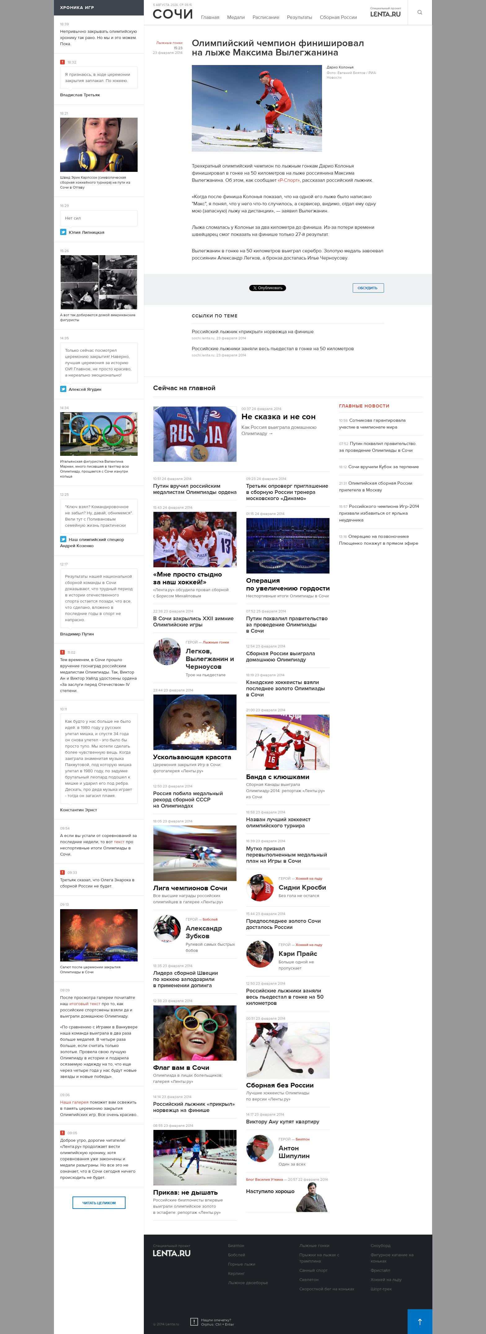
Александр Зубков (204, 932)
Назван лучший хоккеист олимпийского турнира (278, 822)
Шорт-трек (381, 1289)
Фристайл (380, 1270)
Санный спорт (313, 1270)
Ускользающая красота (192, 756)
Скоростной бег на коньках (326, 1289)
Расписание (266, 17)
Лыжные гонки (169, 42)
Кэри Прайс (298, 953)
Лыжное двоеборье (248, 1283)
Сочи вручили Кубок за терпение (383, 467)
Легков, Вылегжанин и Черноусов (210, 659)
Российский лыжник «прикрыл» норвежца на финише (253, 332)
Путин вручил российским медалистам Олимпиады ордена (195, 489)
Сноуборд (381, 1246)
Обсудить (368, 288)
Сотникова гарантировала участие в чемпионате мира (372, 423)
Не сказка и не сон (278, 417)
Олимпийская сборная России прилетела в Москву (375, 486)
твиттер (114, 466)
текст (119, 842)
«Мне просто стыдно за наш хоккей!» (187, 578)
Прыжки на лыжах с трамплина (319, 1258)
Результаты (299, 17)
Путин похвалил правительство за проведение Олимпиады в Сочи (287, 624)
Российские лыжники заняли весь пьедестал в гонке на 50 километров (273, 349)
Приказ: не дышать (185, 1192)
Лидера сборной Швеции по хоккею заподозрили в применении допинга (185, 979)
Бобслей (210, 919)
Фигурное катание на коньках (392, 1258)
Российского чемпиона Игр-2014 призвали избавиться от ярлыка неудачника (379, 513)
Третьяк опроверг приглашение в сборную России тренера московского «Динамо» (287, 492)
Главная (210, 17)
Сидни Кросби (302, 887)
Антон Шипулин (294, 1152)
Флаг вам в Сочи (181, 1067)
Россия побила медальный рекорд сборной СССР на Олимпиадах (188, 799)
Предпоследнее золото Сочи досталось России (283, 924)
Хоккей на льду (309, 878)
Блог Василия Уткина (264, 1179)
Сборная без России (280, 1085)
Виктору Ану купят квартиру (282, 1121)
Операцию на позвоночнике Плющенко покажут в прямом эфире (378, 540)
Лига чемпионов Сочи (190, 887)
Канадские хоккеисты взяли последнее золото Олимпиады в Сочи (285, 688)
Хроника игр (77, 8)
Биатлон (303, 1139)
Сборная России (338, 17)
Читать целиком (99, 1203)
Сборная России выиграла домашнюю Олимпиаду (280, 656)
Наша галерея (74, 1102)
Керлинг (236, 1273)
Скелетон (309, 1280)
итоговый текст (84, 1004)
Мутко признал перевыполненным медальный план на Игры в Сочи (286, 855)
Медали (236, 17)
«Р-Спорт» (289, 180)
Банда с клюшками (277, 776)
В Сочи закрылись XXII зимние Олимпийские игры (193, 621)
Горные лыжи (241, 1264)
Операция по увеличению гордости (288, 584)
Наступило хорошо (270, 1191)
